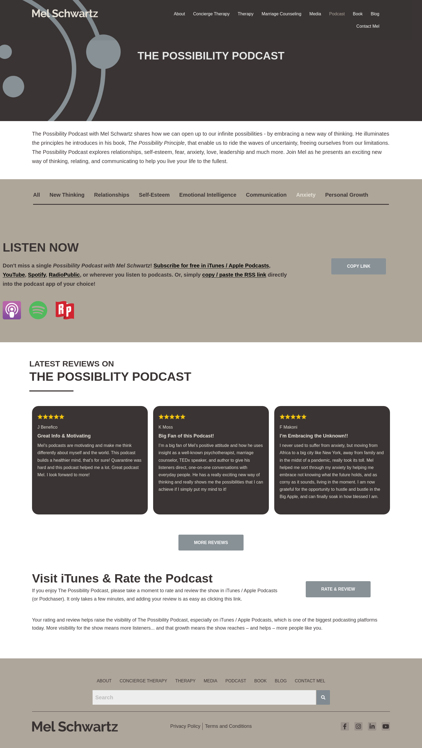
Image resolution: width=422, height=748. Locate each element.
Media (315, 13)
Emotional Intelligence (207, 195)
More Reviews (211, 542)
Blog (375, 13)
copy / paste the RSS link (234, 275)
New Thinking (67, 195)
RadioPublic (64, 275)
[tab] (40, 194)
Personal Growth (346, 195)
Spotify (37, 275)
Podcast (337, 13)
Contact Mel (367, 25)
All (36, 195)
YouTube (14, 275)
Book (358, 13)
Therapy (246, 13)
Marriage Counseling (281, 13)
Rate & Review (338, 589)
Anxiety (305, 195)
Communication (266, 195)
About (179, 13)
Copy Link (358, 266)
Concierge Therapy (211, 13)
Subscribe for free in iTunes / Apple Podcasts (211, 266)
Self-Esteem (154, 195)
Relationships (111, 195)
